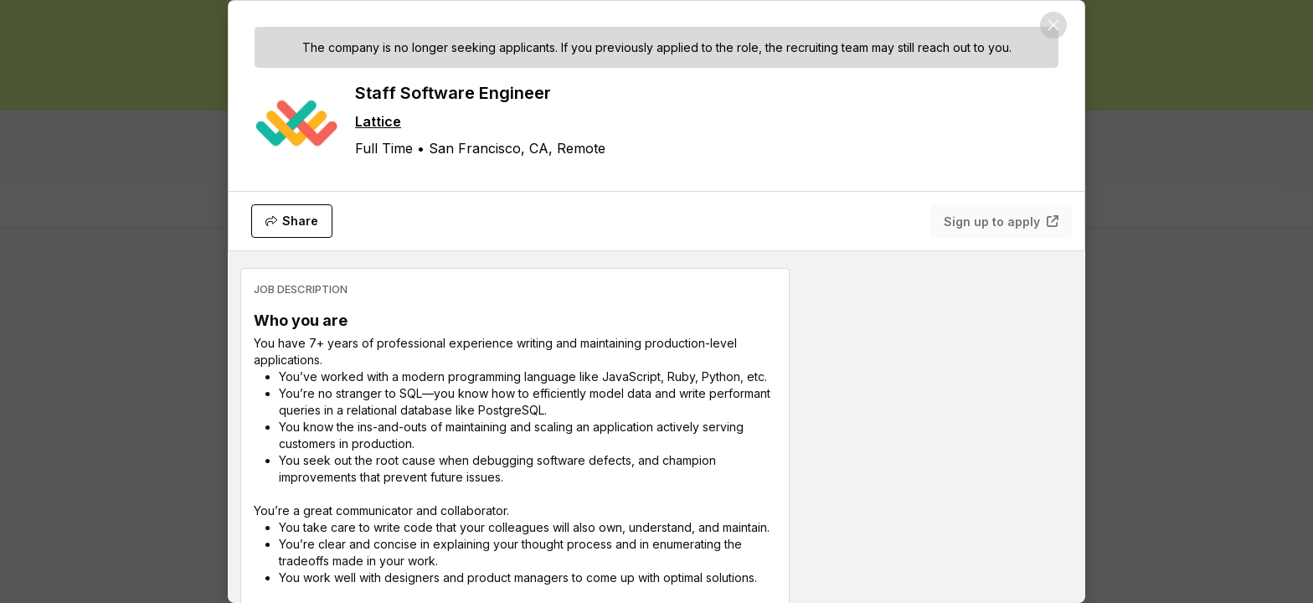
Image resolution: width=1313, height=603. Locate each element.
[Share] (291, 221)
